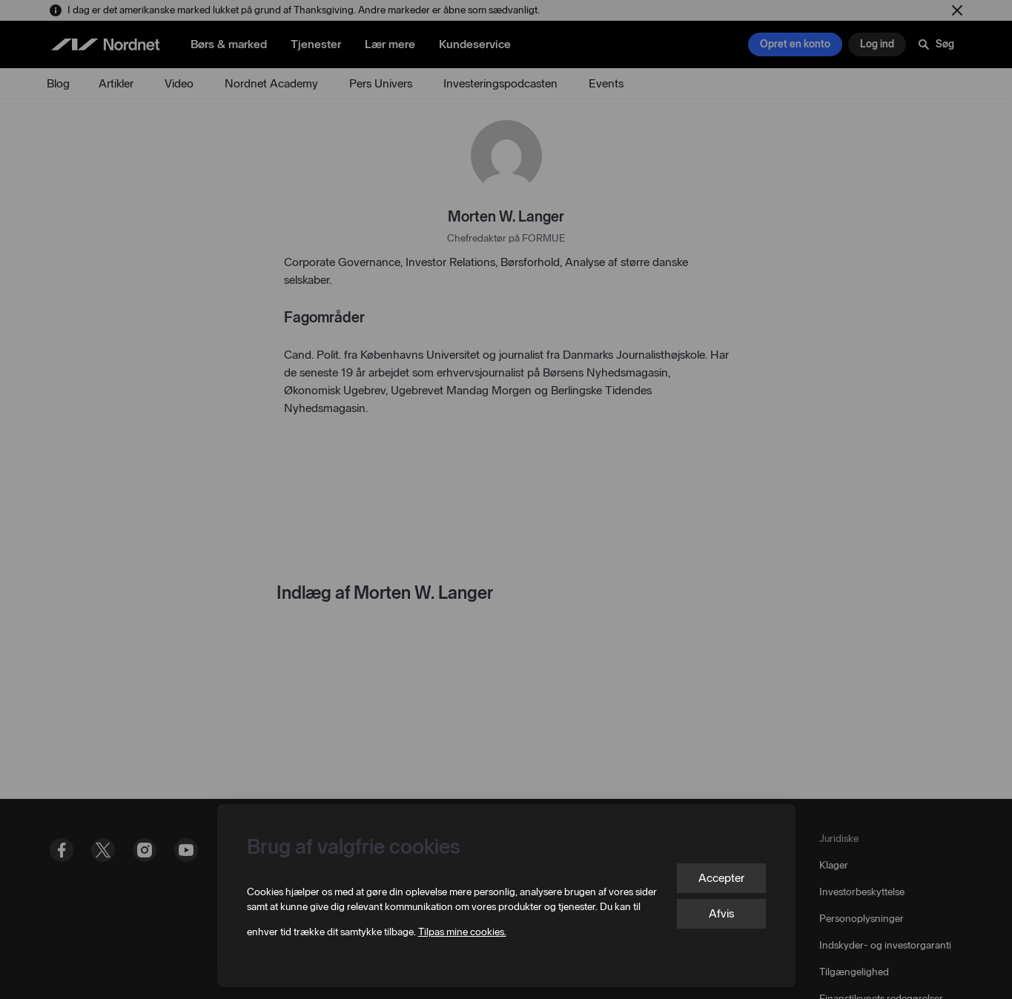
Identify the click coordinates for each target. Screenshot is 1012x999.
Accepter (721, 878)
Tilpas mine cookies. (462, 932)
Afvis (721, 913)
